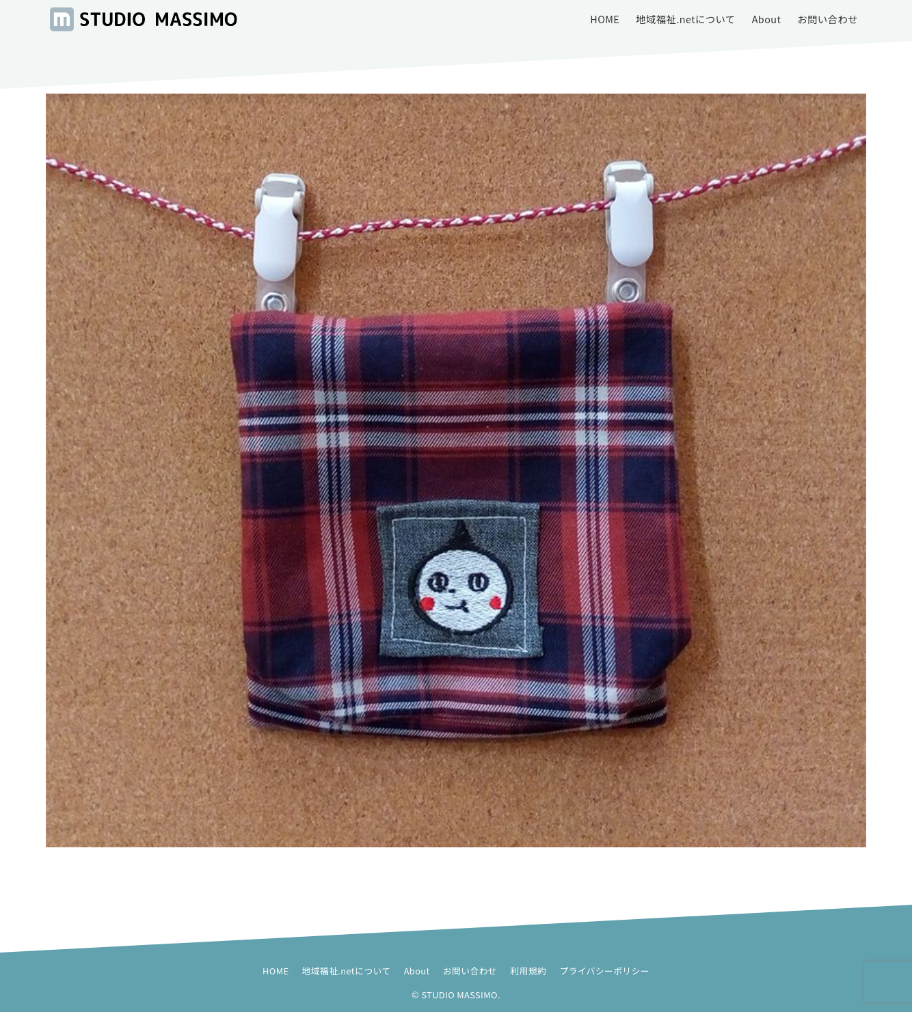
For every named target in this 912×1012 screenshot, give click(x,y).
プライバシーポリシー (604, 970)
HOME (276, 970)
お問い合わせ (470, 970)
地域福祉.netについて (346, 970)
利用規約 (528, 970)
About (417, 970)
